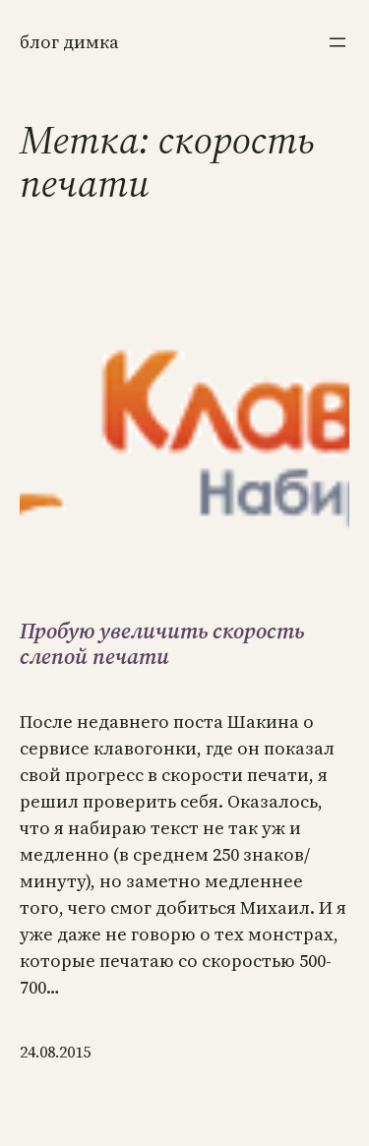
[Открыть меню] (337, 42)
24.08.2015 (55, 1051)
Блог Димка (69, 42)
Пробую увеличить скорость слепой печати (162, 644)
